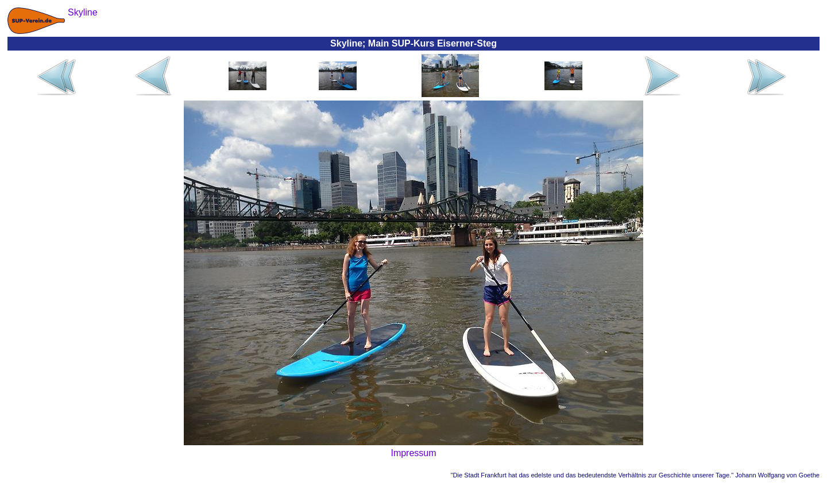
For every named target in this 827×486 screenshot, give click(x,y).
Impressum (413, 453)
